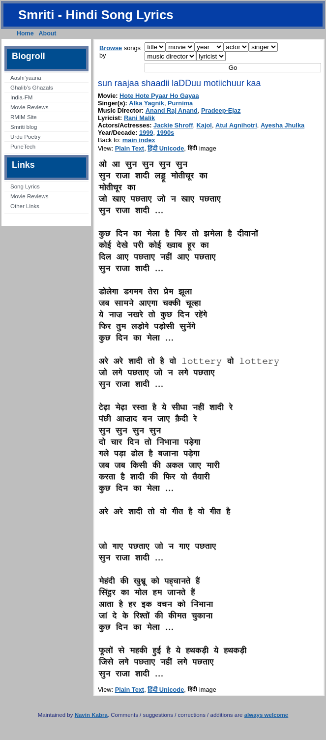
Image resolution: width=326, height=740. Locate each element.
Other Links (24, 206)
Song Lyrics (25, 186)
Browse (110, 48)
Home (25, 33)
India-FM (21, 97)
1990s (166, 132)
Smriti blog (23, 127)
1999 (146, 132)
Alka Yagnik (146, 103)
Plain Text (130, 148)
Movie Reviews (29, 107)
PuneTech (22, 147)
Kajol (204, 125)
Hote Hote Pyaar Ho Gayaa (159, 95)
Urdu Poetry (25, 137)
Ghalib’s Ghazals (31, 88)
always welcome (266, 715)
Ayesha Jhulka (282, 125)
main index (138, 140)
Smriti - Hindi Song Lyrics (96, 15)
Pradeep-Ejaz (220, 110)
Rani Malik (139, 118)
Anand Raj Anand (172, 110)
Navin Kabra (91, 715)
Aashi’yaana (25, 78)
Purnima (180, 103)
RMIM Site (23, 117)
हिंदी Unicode (166, 148)
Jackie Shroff (173, 125)
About (48, 33)
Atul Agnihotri (236, 125)
